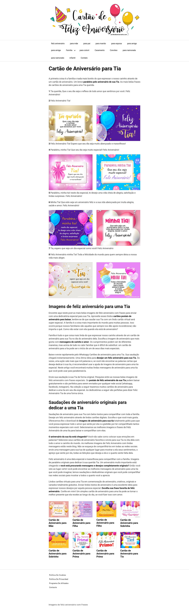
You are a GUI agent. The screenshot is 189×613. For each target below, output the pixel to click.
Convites (113, 50)
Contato (84, 58)
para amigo (132, 43)
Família (69, 50)
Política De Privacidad (58, 579)
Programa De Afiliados (59, 583)
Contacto (53, 587)
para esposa (116, 43)
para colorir (84, 50)
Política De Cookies (57, 575)
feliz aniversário (58, 43)
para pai (86, 43)
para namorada (129, 50)
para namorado (57, 58)
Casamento (100, 50)
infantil (72, 58)
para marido (101, 43)
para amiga (56, 50)
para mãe (74, 43)
